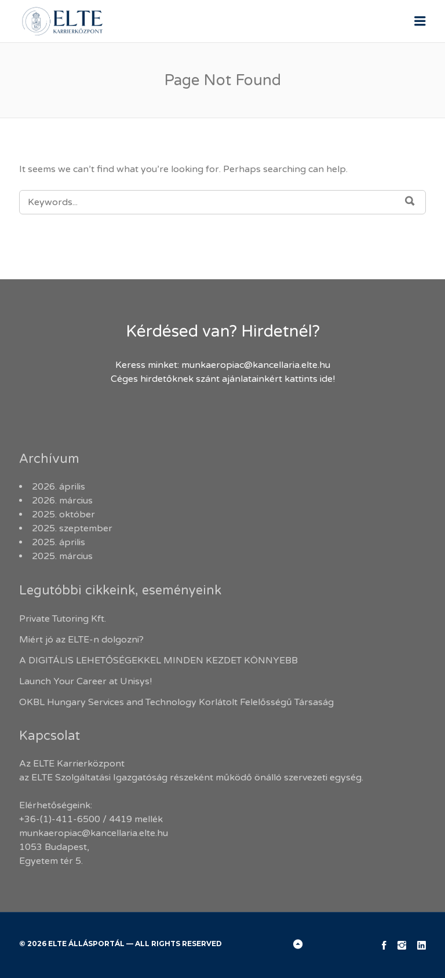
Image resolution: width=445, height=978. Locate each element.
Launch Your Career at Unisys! (85, 681)
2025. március (62, 556)
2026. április (58, 486)
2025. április (58, 542)
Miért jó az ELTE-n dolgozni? (82, 639)
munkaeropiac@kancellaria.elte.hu (255, 365)
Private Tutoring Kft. (62, 619)
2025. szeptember (72, 528)
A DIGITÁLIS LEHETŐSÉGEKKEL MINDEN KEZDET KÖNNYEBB (158, 660)
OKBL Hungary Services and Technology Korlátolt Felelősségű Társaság (176, 702)
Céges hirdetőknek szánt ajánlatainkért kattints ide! (223, 379)
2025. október (63, 514)
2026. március (62, 500)
